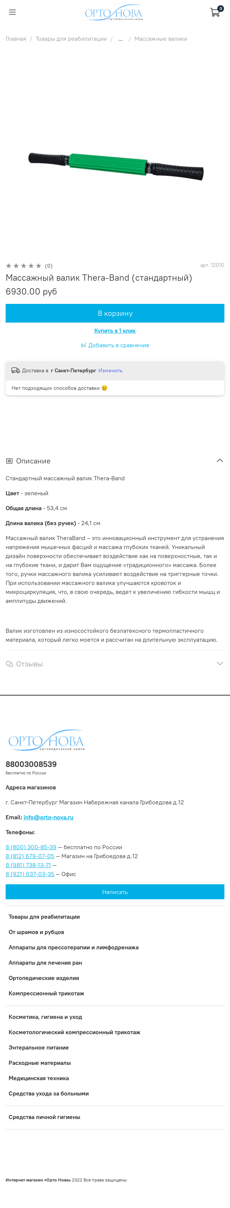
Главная (16, 38)
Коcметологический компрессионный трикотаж (74, 1032)
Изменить (110, 370)
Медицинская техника (39, 1078)
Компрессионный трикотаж (46, 993)
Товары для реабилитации (71, 38)
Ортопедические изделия (44, 978)
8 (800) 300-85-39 (31, 847)
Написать (115, 892)
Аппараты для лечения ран (45, 962)
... (120, 38)
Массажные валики (160, 38)
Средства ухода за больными (49, 1093)
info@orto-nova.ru (48, 817)
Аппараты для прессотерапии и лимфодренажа (74, 947)
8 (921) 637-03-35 (30, 874)
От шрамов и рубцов (36, 932)
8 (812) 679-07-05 (30, 856)
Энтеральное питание (39, 1047)
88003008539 (31, 764)
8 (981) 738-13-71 (28, 865)
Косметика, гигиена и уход (45, 1016)
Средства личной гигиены (44, 1117)
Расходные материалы (40, 1062)
